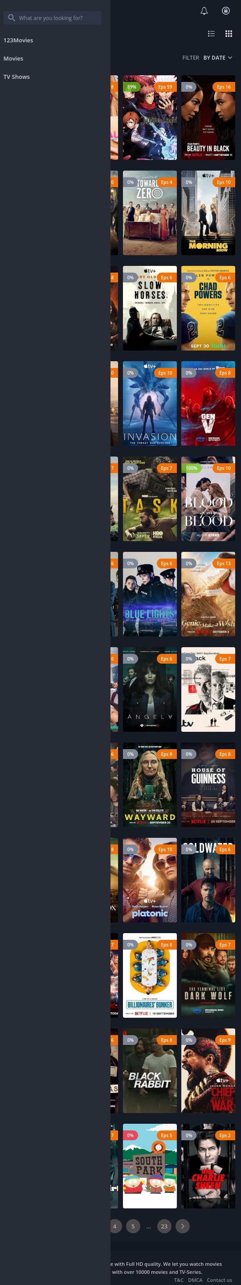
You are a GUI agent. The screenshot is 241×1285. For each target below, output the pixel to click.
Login (226, 10)
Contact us (219, 1280)
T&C (179, 1280)
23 (164, 1226)
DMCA (195, 1280)
